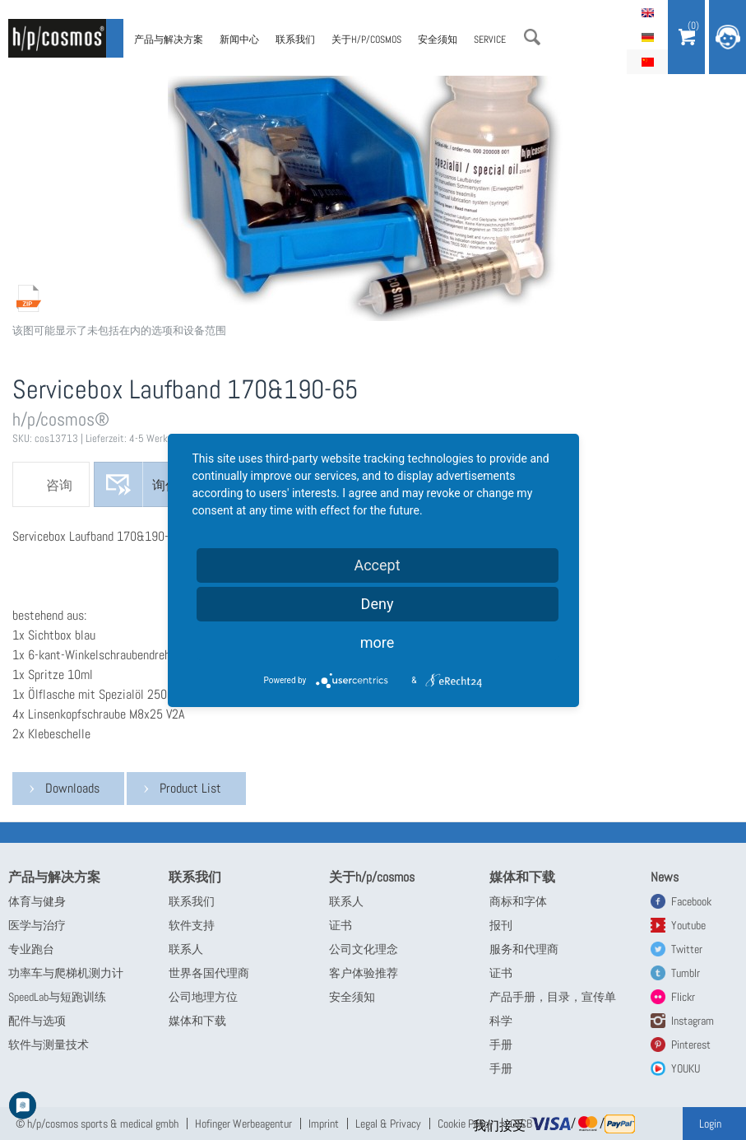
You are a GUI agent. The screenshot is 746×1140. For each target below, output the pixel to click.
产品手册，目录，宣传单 (552, 996)
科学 (500, 1020)
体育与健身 (37, 901)
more (377, 642)
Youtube (688, 925)
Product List (190, 788)
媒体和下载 (197, 1020)
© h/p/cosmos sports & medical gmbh (97, 1123)
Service (490, 39)
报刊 (500, 925)
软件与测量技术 (48, 1044)
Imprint (323, 1123)
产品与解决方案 (168, 39)
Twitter (686, 949)
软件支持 (192, 925)
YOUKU (685, 1068)
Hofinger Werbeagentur (243, 1123)
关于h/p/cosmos (366, 39)
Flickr (683, 996)
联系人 (186, 949)
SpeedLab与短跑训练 (57, 996)
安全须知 (437, 39)
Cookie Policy (465, 1123)
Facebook (691, 901)
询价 (165, 485)
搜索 (532, 37)
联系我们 (295, 39)
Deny (377, 603)
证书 (340, 925)
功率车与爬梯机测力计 (65, 973)
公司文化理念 (363, 949)
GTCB (521, 1123)
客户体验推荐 (363, 973)
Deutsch (647, 37)
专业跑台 (31, 949)
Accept (377, 565)
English (647, 12)
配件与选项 (37, 1020)
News (665, 877)
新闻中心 (239, 39)
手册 (500, 1044)
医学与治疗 (37, 925)
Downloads (72, 788)
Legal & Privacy (388, 1123)
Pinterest (691, 1044)
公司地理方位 (203, 996)
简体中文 (647, 61)
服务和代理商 (523, 949)
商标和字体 (518, 901)
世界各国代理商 (209, 973)
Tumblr (685, 973)
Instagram (692, 1020)
